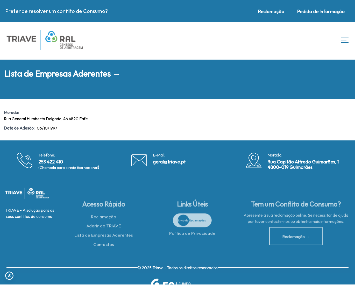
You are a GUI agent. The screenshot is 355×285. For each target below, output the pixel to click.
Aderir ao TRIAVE (103, 227)
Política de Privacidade (192, 234)
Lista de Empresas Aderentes (103, 236)
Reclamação (103, 217)
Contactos (103, 245)
